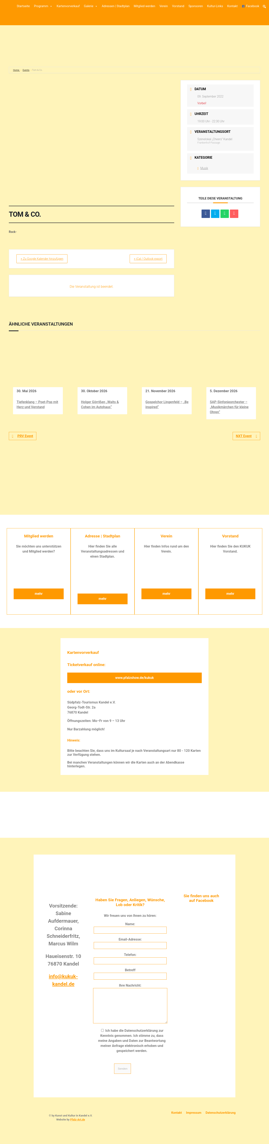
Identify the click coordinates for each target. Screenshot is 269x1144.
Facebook (252, 6)
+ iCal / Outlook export (145, 259)
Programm (43, 6)
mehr (38, 594)
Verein (163, 6)
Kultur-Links (215, 6)
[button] (264, 6)
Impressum (193, 1119)
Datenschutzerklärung (221, 1119)
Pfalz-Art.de (77, 1125)
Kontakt (232, 6)
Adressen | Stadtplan (115, 6)
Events (26, 70)
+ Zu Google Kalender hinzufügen (45, 259)
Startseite (23, 6)
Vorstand (178, 6)
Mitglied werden (144, 6)
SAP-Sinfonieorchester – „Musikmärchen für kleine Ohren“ (229, 407)
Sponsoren (196, 6)
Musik (202, 168)
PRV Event (22, 436)
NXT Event (246, 436)
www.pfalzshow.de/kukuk (134, 678)
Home (16, 70)
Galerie (91, 6)
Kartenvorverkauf (68, 6)
